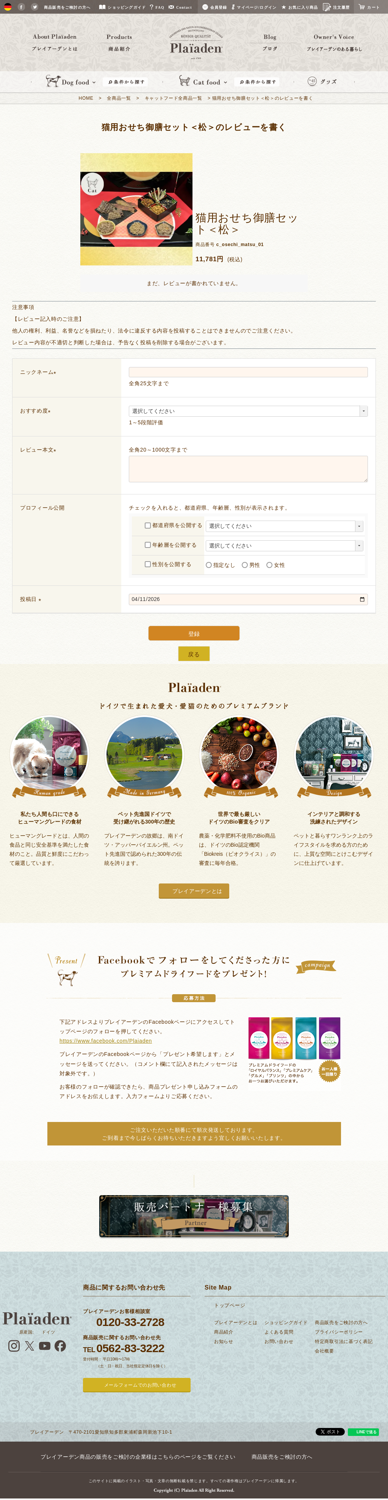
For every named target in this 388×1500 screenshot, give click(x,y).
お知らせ (223, 1341)
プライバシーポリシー (339, 1332)
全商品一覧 (119, 98)
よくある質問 (278, 1332)
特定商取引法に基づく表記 (343, 1341)
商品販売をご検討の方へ (341, 1322)
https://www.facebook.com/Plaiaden (105, 1041)
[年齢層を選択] (284, 546)
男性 (251, 565)
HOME (86, 98)
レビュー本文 (39, 450)
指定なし (221, 565)
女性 (275, 565)
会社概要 (324, 1351)
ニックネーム (39, 372)
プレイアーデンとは (197, 891)
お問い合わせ (278, 1341)
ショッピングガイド (286, 1322)
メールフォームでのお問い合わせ (140, 1385)
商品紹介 (223, 1332)
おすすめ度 (36, 411)
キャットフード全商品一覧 (173, 98)
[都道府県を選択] (284, 526)
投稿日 (32, 599)
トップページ (229, 1305)
